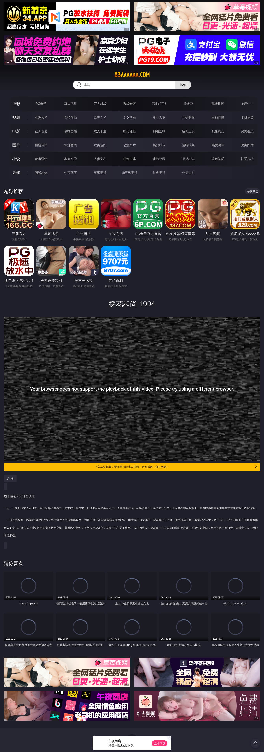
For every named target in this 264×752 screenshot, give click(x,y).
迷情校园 (159, 159)
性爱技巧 (247, 159)
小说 (16, 158)
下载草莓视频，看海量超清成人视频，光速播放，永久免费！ (176, 466)
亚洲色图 (70, 145)
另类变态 (247, 131)
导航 (16, 172)
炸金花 (188, 103)
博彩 (16, 103)
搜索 (183, 85)
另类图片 (247, 145)
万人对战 (100, 103)
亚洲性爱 (41, 131)
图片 (16, 145)
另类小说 (188, 159)
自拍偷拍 (70, 117)
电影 (16, 131)
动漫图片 (129, 145)
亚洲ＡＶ (41, 117)
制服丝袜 (159, 131)
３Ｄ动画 (129, 117)
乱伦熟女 (218, 131)
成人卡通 (100, 131)
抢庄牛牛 (247, 103)
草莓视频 (100, 172)
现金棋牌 (218, 103)
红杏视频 (159, 172)
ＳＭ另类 (247, 117)
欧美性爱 (129, 131)
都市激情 (41, 159)
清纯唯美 (188, 145)
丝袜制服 (188, 117)
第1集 (10, 478)
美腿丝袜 (159, 145)
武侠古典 (129, 159)
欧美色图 (100, 145)
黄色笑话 (218, 159)
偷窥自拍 (41, 145)
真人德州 (70, 103)
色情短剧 (188, 172)
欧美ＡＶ (100, 117)
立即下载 (159, 743)
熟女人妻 (159, 117)
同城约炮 (41, 172)
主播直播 (218, 117)
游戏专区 (129, 103)
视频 (16, 117)
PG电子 (41, 103)
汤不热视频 (129, 172)
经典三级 (188, 131)
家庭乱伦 (70, 159)
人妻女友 (100, 159)
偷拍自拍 (70, 131)
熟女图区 (218, 145)
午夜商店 (70, 172)
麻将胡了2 (159, 103)
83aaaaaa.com (132, 75)
